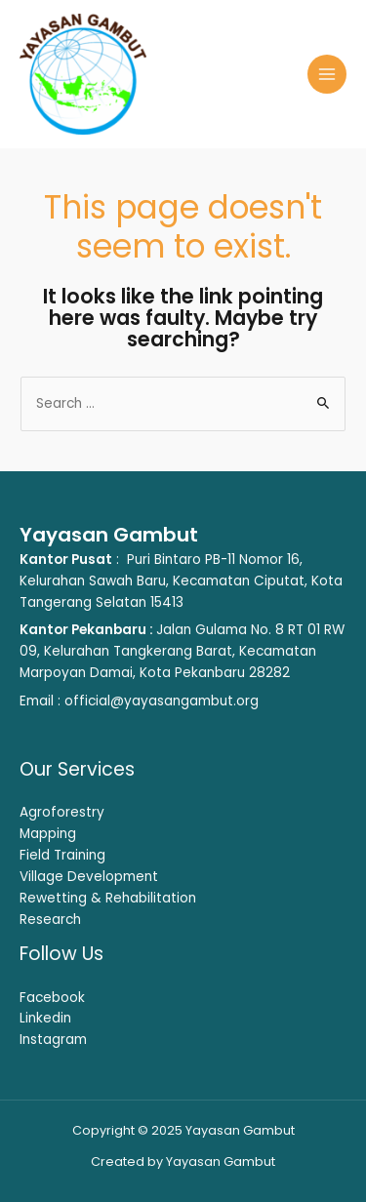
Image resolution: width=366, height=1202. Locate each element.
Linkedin (45, 1018)
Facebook (52, 997)
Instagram (53, 1039)
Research (50, 919)
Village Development (89, 876)
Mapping (48, 833)
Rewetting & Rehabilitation (108, 898)
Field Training (62, 855)
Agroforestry (62, 812)
